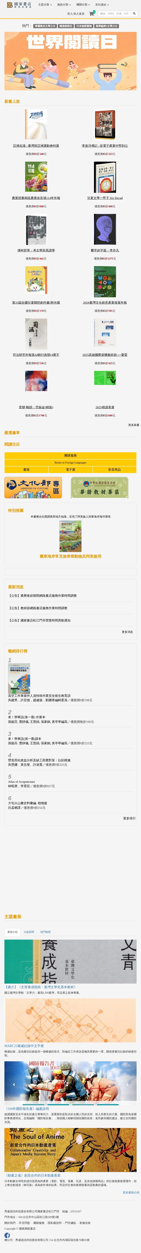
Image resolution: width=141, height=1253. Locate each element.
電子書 (70, 469)
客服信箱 (85, 1222)
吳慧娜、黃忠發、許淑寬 (25, 764)
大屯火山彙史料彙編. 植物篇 (27, 803)
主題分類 (45, 4)
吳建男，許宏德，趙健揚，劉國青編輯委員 (37, 700)
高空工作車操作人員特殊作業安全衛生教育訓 (39, 696)
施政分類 (64, 4)
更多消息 (127, 631)
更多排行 (129, 818)
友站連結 (102, 4)
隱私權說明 (55, 1222)
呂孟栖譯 (14, 807)
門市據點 (70, 1222)
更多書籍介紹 (131, 1192)
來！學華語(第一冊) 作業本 (26, 717)
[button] (14, 63)
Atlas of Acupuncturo (21, 781)
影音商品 (114, 469)
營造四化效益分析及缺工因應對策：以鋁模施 (39, 760)
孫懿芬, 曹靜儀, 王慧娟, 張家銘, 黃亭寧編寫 (37, 722)
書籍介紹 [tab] (12, 932)
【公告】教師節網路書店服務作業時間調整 (37, 608)
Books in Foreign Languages (70, 462)
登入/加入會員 (75, 13)
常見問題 (24, 1222)
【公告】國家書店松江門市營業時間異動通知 (39, 620)
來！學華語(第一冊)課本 (24, 739)
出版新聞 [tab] (29, 932)
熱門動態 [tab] (45, 932)
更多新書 (133, 425)
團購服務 (70, 455)
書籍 (26, 469)
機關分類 (83, 4)
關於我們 (9, 1222)
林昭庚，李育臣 (19, 786)
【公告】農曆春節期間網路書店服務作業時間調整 (42, 595)
